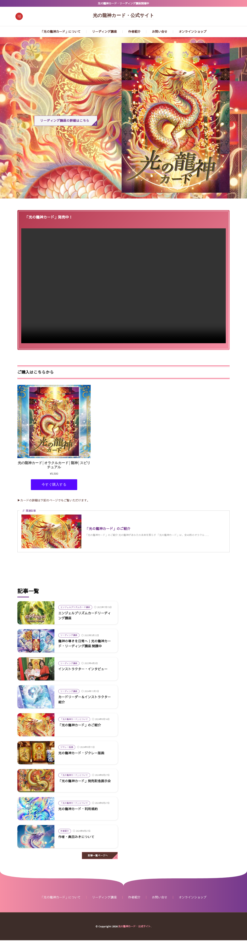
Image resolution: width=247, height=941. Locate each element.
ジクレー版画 (66, 747)
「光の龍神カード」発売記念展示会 (86, 781)
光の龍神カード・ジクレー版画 (82, 753)
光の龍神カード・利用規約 (79, 809)
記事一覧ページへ (98, 856)
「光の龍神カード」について (61, 31)
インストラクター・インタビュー (84, 669)
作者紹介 (134, 31)
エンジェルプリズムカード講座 (75, 607)
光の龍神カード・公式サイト (123, 15)
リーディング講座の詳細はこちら (64, 121)
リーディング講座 (104, 31)
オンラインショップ (192, 31)
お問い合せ (159, 31)
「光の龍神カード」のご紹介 (80, 725)
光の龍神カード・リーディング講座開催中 (123, 3)
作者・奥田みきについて (77, 837)
